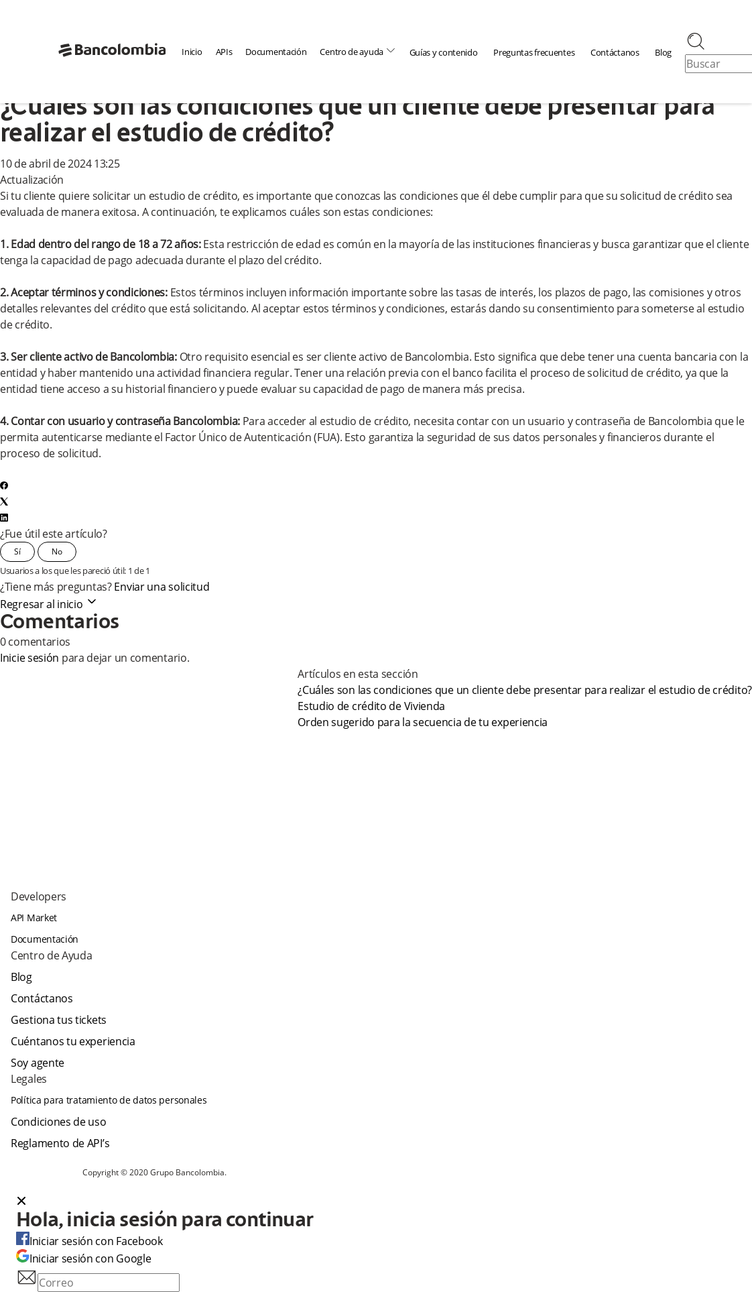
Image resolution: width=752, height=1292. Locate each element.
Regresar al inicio (49, 604)
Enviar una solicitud (161, 586)
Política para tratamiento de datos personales (109, 1100)
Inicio (192, 52)
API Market (34, 917)
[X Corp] (4, 501)
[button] (376, 1202)
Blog (663, 52)
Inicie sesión (29, 657)
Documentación (275, 52)
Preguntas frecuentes (533, 52)
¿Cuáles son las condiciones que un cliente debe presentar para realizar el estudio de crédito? (525, 690)
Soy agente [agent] (37, 1062)
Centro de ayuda (357, 51)
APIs (224, 52)
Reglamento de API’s (60, 1143)
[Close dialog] (21, 1202)
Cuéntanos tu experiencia (73, 1041)
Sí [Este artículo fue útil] (17, 551)
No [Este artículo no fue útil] (57, 551)
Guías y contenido (444, 52)
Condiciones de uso (59, 1121)
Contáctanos (614, 52)
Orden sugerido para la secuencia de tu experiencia (423, 722)
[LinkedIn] (4, 517)
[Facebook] (4, 485)
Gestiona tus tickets (59, 1019)
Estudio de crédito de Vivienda (371, 706)
